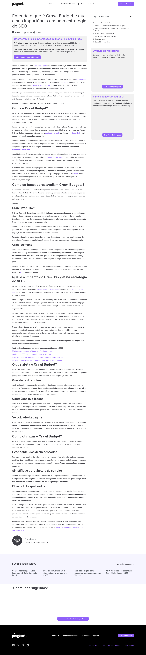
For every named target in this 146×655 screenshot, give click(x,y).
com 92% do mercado (41, 85)
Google (65, 82)
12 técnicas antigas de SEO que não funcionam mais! (32, 351)
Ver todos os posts (124, 564)
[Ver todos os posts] (133, 564)
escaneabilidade (43, 289)
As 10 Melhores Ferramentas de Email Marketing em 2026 (119, 572)
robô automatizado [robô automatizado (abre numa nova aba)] (52, 133)
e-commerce (81, 79)
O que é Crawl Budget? (102, 23)
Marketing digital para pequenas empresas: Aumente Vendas (88, 573)
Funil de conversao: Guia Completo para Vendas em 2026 (55, 573)
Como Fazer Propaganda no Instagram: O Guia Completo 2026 (24, 573)
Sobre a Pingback (87, 4)
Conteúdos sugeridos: (102, 42)
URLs (22, 272)
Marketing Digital (40, 66)
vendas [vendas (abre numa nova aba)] (75, 174)
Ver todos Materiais (68, 4)
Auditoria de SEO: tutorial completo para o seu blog (31, 354)
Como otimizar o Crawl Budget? (105, 36)
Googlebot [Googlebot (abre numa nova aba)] (76, 133)
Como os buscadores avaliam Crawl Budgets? (110, 25)
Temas (53, 4)
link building (55, 289)
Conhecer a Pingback (90, 636)
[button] (131, 16)
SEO (16, 72)
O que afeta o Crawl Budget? (105, 33)
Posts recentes (100, 39)
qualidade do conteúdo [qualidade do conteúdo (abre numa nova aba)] (57, 157)
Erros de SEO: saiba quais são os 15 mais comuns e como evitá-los (37, 357)
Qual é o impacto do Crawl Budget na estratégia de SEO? (112, 29)
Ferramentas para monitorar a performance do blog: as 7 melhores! (38, 360)
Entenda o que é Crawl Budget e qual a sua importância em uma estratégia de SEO (49, 21)
